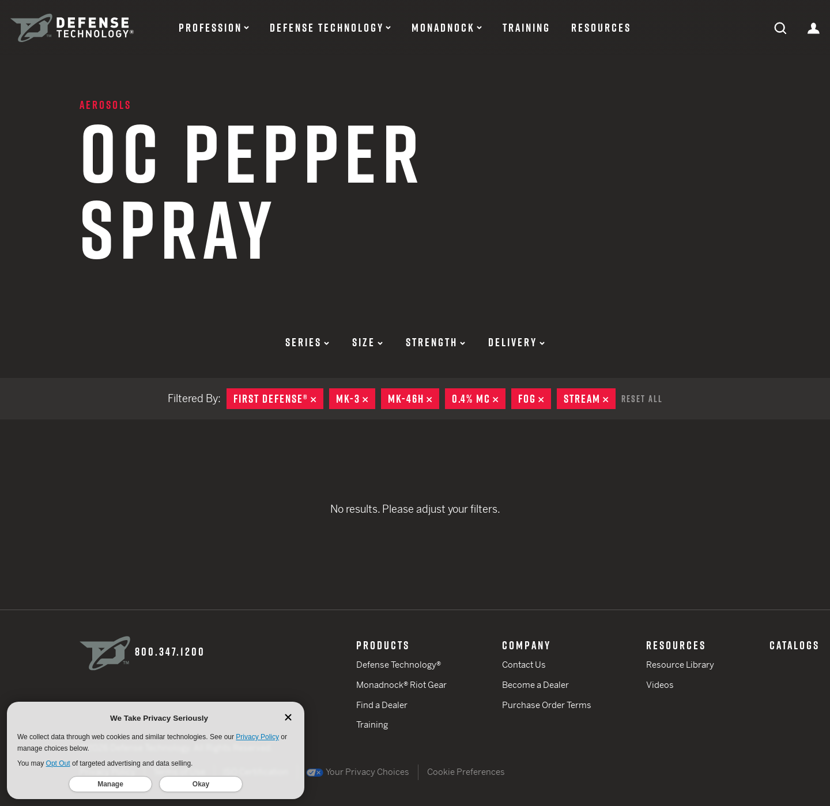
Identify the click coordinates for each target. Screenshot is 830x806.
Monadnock (443, 27)
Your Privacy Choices (357, 771)
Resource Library (680, 664)
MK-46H (413, 399)
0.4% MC (478, 399)
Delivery (516, 342)
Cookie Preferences (466, 771)
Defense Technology (327, 27)
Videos (660, 684)
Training (526, 27)
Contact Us (524, 664)
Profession (210, 27)
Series (307, 342)
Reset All (642, 398)
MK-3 (355, 399)
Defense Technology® (398, 664)
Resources (601, 27)
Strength (435, 342)
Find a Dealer (382, 704)
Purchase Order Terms (546, 704)
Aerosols (105, 105)
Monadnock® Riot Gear (401, 684)
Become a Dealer (535, 684)
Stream (590, 399)
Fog (534, 399)
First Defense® (278, 399)
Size (367, 342)
